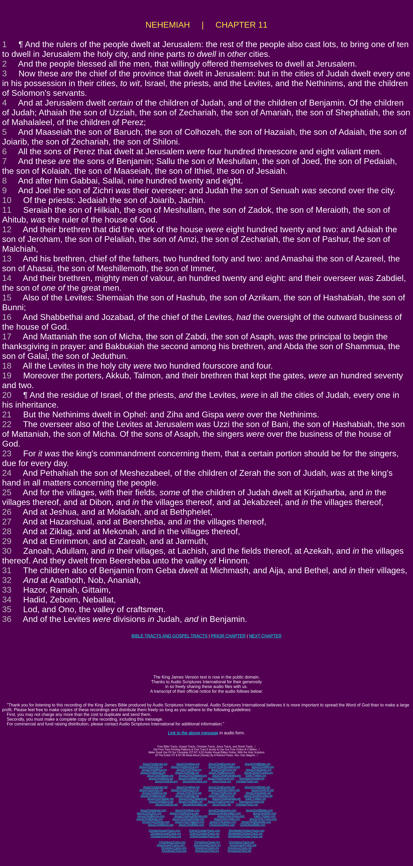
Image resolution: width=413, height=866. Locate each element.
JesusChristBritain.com (259, 810)
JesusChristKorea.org (223, 769)
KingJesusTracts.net (240, 848)
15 (7, 297)
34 (7, 599)
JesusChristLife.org (166, 781)
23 (7, 453)
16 (7, 317)
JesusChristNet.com (264, 813)
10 (7, 200)
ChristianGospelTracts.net (166, 836)
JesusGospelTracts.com (171, 845)
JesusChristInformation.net (224, 790)
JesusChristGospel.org (221, 778)
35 (7, 609)
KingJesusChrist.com (174, 850)
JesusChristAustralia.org (226, 775)
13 (7, 258)
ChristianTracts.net (247, 804)
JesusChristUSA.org (151, 766)
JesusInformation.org (195, 781)
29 (7, 541)
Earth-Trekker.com (265, 816)
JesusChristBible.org (190, 778)
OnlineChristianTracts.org (204, 833)
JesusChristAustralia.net (226, 798)
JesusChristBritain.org (258, 764)
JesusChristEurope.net (221, 787)
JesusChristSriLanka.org (258, 772)
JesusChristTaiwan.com (156, 821)
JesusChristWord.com (161, 824)
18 (7, 365)
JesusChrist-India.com (227, 819)
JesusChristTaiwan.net (160, 798)
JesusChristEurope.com (222, 810)
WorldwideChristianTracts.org (245, 833)
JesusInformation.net (195, 804)
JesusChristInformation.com (224, 813)
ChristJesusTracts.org (207, 842)
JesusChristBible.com (191, 824)
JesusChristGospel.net (221, 801)
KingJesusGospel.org (251, 778)
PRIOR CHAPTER (228, 636)
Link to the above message (193, 733)
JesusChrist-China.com (263, 819)
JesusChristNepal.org (152, 772)
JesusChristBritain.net (257, 787)
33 (7, 590)
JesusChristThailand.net (193, 798)
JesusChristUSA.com (149, 813)
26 (7, 512)
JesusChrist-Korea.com (230, 816)
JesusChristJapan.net (258, 792)
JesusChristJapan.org (258, 769)
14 (7, 278)
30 (7, 551)
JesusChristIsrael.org (154, 764)
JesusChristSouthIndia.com (188, 819)
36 (7, 619)
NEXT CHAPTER (265, 636)
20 (7, 395)
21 (7, 414)
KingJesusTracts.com (173, 848)
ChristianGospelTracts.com (164, 830)
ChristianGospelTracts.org (165, 833)
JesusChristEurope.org (221, 764)
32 (7, 580)
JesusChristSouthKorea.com (191, 816)
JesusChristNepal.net (153, 795)
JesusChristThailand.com (189, 821)
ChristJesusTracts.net (241, 842)
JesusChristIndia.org (187, 772)
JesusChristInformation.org (224, 766)
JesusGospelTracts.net (242, 845)
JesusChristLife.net (262, 790)
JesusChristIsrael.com (153, 810)
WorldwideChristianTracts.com (246, 830)
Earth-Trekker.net (255, 798)
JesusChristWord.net (161, 801)
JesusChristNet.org (263, 766)
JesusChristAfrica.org (154, 769)
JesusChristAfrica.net (154, 792)
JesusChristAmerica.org (185, 766)
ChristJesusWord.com (222, 824)
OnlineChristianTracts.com (204, 830)
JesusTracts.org (221, 781)
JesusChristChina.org (188, 769)
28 (7, 531)
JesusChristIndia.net (187, 795)
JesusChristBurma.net (221, 795)
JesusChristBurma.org (222, 772)
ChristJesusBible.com (252, 824)
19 (7, 375)
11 (7, 210)
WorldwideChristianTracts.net (245, 836)
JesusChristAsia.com (187, 810)
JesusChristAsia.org (188, 764)
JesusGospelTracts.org (207, 845)
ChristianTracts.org (247, 781)
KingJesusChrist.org (207, 850)
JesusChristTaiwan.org (160, 775)
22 (7, 424)
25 (7, 492)
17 (7, 336)
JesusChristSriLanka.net (258, 795)
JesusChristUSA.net (151, 790)
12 (7, 229)
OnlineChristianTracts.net (204, 836)
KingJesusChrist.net (239, 850)
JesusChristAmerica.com (184, 813)
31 (7, 570)
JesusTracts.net (221, 804)
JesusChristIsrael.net (155, 787)
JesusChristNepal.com (149, 819)
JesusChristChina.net (188, 792)
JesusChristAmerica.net (185, 790)
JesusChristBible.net (190, 801)
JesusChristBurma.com (151, 816)
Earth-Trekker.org (256, 775)
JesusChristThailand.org (193, 775)
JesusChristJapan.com (222, 821)
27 (7, 521)
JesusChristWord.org (161, 778)
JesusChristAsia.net (187, 787)
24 (7, 473)
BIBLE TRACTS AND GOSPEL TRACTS (169, 636)
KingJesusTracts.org (207, 848)
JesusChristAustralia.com (256, 821)
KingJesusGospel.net (251, 801)
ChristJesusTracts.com (172, 842)
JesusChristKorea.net (223, 792)
